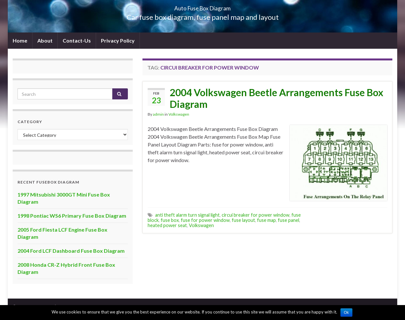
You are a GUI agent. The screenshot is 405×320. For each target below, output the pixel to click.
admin (158, 114)
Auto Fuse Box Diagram (203, 6)
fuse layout (243, 220)
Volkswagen (178, 114)
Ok (346, 312)
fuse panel (288, 220)
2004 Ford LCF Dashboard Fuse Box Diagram (71, 251)
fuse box (170, 220)
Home (20, 40)
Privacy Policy (118, 40)
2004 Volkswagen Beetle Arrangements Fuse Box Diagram (276, 98)
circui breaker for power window (255, 215)
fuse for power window (205, 220)
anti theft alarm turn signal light (187, 215)
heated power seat (167, 225)
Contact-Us (77, 40)
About (45, 40)
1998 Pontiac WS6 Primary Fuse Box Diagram (72, 215)
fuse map (266, 220)
